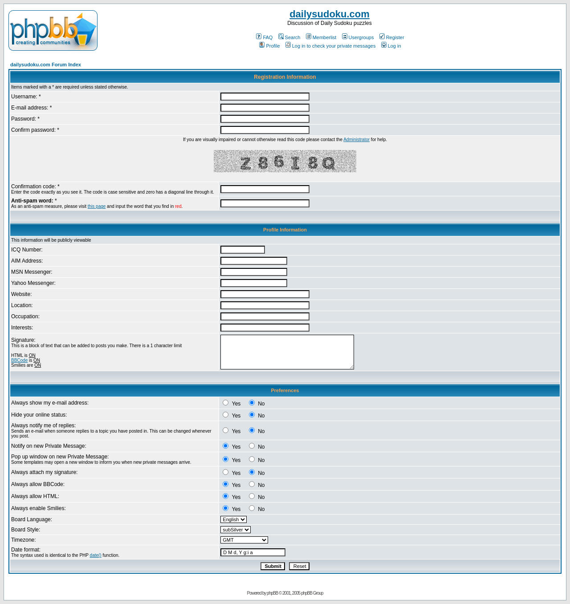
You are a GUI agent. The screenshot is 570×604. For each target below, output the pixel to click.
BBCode (19, 360)
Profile (269, 46)
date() (96, 555)
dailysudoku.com (329, 14)
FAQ (264, 37)
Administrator (356, 139)
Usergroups (358, 37)
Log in (391, 46)
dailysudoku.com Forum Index (45, 64)
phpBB (272, 593)
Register (391, 37)
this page (97, 206)
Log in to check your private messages (330, 46)
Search (289, 37)
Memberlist (321, 37)
